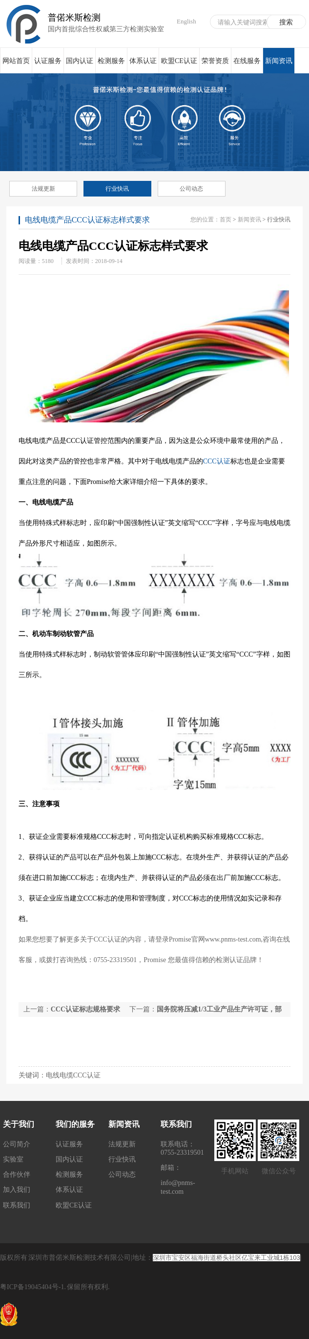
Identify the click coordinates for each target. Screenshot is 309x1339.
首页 (225, 219)
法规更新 (43, 188)
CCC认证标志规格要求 (85, 1009)
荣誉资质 (215, 61)
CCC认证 (216, 461)
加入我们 (16, 1189)
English (186, 21)
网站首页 (16, 61)
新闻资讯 (278, 65)
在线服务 (247, 61)
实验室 (13, 1159)
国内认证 (79, 61)
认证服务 (48, 61)
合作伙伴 (16, 1174)
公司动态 (191, 188)
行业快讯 (117, 188)
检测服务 (111, 61)
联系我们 (16, 1205)
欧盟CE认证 (179, 61)
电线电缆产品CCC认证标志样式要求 (87, 220)
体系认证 (143, 61)
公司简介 (16, 1144)
